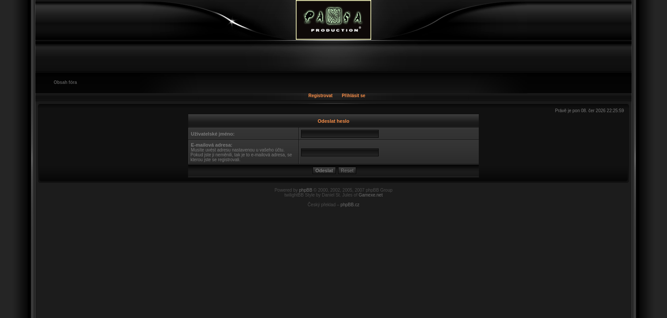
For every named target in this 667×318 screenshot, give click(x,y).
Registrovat (320, 95)
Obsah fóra (65, 82)
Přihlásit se (353, 95)
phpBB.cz (349, 204)
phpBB (305, 190)
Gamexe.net (370, 195)
